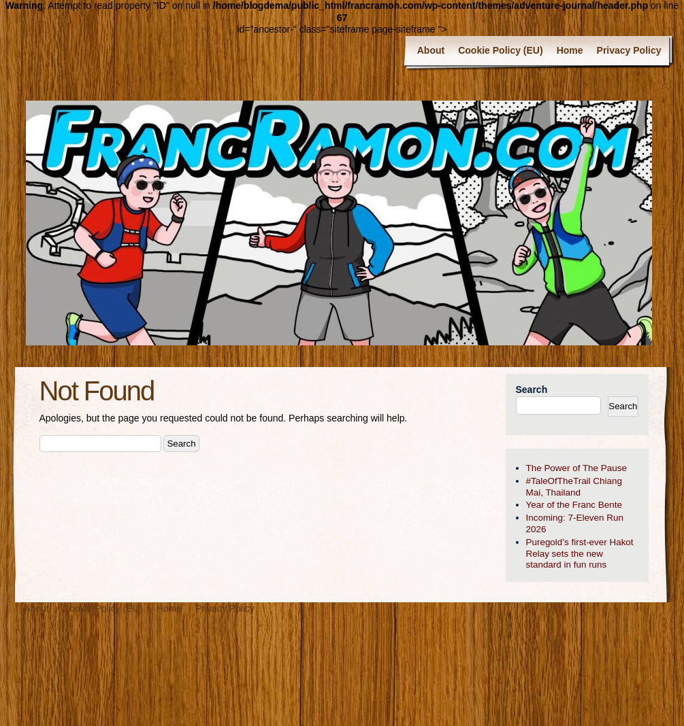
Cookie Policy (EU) (500, 50)
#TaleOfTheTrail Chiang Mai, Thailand (574, 487)
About (430, 50)
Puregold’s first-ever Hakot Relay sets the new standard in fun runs (580, 553)
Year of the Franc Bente (574, 505)
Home (570, 50)
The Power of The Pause (576, 468)
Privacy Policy (629, 50)
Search (532, 389)
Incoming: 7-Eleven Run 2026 (574, 523)
